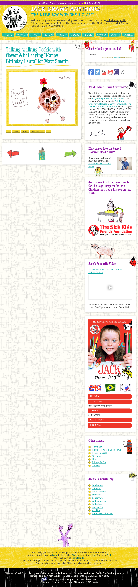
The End (80, 2)
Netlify (105, 575)
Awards (102, 34)
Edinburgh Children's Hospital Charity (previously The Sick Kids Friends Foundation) (109, 104)
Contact (129, 34)
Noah (93, 555)
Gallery (62, 34)
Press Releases (99, 452)
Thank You (97, 446)
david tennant (99, 491)
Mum (54, 555)
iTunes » (94, 411)
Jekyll (89, 575)
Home (8, 34)
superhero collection (102, 513)
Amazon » (94, 396)
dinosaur (96, 494)
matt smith (97, 507)
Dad (109, 555)
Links (94, 459)
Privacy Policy (99, 462)
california (96, 488)
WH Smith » (95, 425)
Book (88, 34)
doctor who (98, 497)
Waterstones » (97, 420)
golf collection (99, 501)
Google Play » (96, 402)
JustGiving (116, 57)
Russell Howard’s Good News (106, 449)
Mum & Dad (22, 34)
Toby (74, 555)
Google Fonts (77, 575)
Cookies (96, 465)
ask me (49, 23)
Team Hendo (77, 557)
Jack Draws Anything (65, 8)
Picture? (49, 34)
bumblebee (97, 485)
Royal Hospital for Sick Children (108, 98)
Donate (115, 34)
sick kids (96, 510)
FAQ (35, 34)
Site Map (96, 456)
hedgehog (97, 504)
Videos (75, 34)
